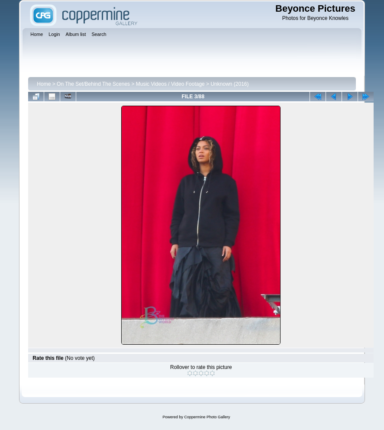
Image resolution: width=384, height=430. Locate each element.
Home (44, 84)
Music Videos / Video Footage (170, 84)
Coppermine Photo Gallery (207, 417)
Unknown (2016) (229, 84)
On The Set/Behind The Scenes (93, 84)
